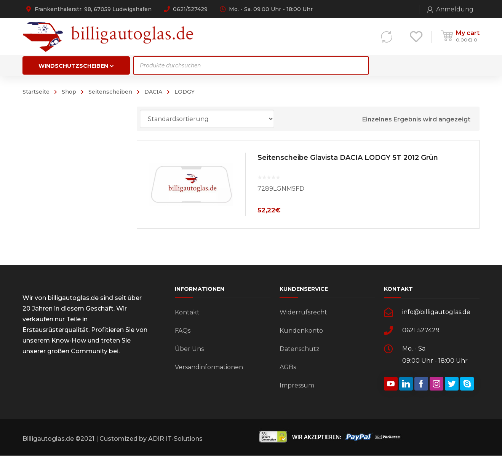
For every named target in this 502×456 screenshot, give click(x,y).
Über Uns (189, 348)
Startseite (36, 91)
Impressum (297, 385)
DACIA (153, 91)
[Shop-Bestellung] (207, 119)
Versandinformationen (209, 367)
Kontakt (187, 312)
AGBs (288, 367)
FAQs (182, 330)
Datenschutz (300, 348)
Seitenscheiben (110, 91)
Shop (69, 91)
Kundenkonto (301, 330)
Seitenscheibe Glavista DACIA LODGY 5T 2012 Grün (347, 157)
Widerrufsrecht (303, 312)
